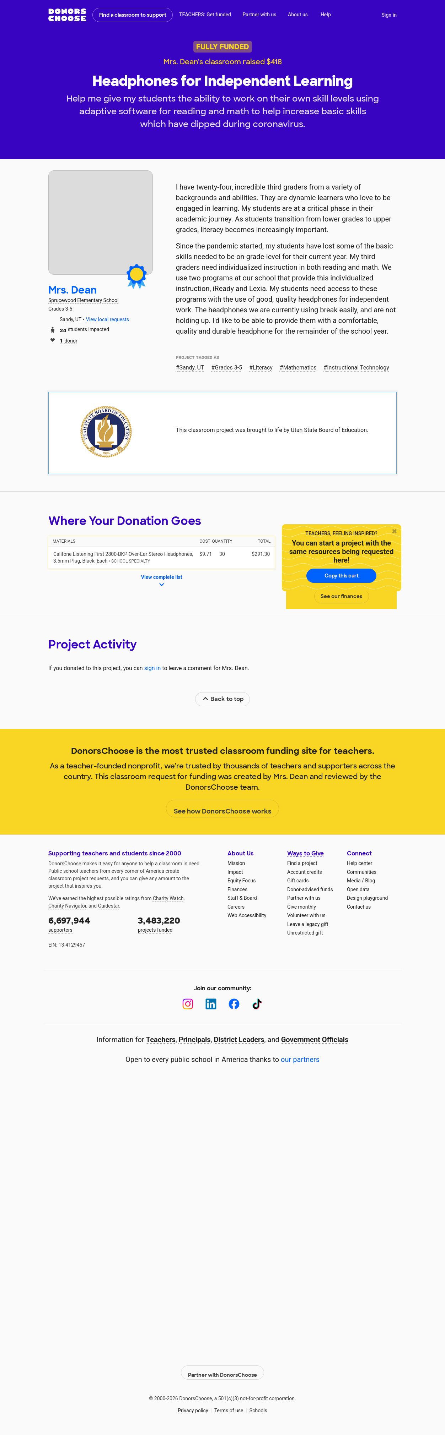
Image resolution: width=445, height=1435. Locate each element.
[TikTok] (257, 1004)
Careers (236, 907)
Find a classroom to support (132, 15)
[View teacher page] (100, 222)
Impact (235, 872)
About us (298, 14)
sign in (152, 668)
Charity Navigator (67, 906)
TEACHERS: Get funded (205, 14)
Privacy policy (193, 1406)
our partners (300, 1059)
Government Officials (315, 1039)
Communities (361, 872)
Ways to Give (305, 853)
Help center (359, 863)
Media (354, 880)
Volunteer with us (306, 915)
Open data (358, 889)
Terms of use (228, 1406)
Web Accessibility (246, 915)
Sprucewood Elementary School (83, 300)
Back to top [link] (223, 699)
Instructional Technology (358, 367)
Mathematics (300, 367)
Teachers (161, 1039)
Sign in (389, 15)
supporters (88, 924)
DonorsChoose (67, 15)
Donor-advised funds (310, 889)
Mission (236, 863)
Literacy (263, 367)
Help (326, 14)
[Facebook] (234, 1004)
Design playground (367, 898)
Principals (195, 1039)
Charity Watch (168, 898)
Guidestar (108, 906)
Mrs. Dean (72, 290)
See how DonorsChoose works (223, 809)
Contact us (359, 907)
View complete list (161, 581)
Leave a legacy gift (307, 924)
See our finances (341, 596)
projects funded (178, 924)
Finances (237, 889)
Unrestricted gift (305, 933)
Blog (370, 880)
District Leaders (239, 1039)
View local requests (107, 319)
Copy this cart (342, 576)
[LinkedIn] (211, 1004)
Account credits (304, 872)
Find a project (302, 863)
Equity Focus (241, 880)
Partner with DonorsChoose (222, 1368)
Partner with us (260, 14)
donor (68, 340)
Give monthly (301, 907)
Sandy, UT (191, 367)
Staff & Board (242, 898)
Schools (258, 1406)
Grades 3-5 (228, 367)
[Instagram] (188, 1004)
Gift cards (298, 880)
